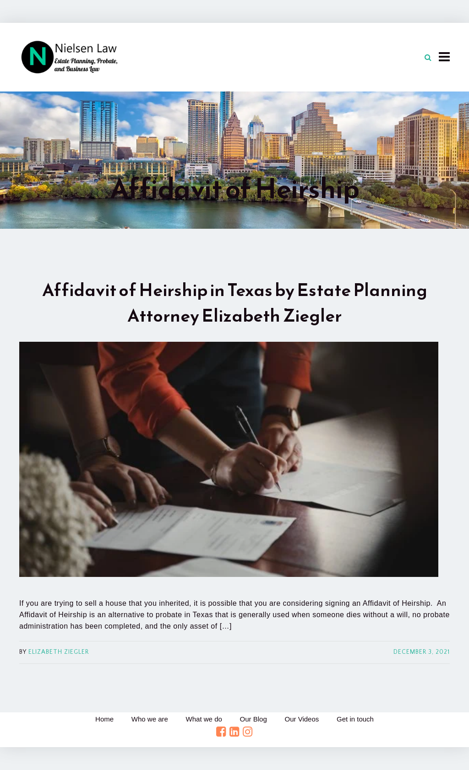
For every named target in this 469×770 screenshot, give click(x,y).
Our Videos (303, 719)
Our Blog (253, 719)
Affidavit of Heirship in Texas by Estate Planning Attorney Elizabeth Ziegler (234, 302)
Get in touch (357, 719)
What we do (203, 719)
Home (102, 719)
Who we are (148, 719)
